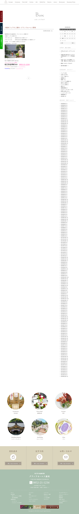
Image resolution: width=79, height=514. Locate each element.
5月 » (73, 43)
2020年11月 (63, 181)
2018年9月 (63, 222)
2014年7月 (63, 305)
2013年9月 (63, 321)
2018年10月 (63, 220)
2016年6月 (63, 267)
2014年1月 (63, 315)
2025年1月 (63, 106)
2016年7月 (63, 265)
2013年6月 (63, 326)
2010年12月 (63, 376)
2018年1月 (63, 235)
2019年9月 (63, 204)
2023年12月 (63, 120)
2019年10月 (63, 202)
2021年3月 (63, 174)
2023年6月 (63, 130)
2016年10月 (63, 260)
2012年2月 (63, 353)
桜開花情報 (63, 87)
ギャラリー (46, 499)
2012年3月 (63, 351)
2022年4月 (63, 153)
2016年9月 (63, 262)
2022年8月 (63, 146)
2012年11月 (63, 338)
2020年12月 (63, 179)
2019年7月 (63, 207)
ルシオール (14, 501)
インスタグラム (21, 66)
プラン (63, 429)
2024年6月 (63, 110)
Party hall (24, 2)
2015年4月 (63, 290)
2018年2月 (63, 234)
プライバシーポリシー (63, 494)
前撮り (62, 79)
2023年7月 (63, 128)
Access (55, 2)
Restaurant (62, 2)
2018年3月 (63, 232)
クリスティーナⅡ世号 (16, 502)
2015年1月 (63, 295)
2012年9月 (63, 341)
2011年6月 (63, 366)
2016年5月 (63, 268)
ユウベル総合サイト (63, 501)
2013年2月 (63, 333)
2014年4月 (63, 310)
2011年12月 (63, 356)
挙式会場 (15, 403)
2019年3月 (63, 214)
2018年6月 (63, 227)
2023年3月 (63, 135)
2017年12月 (63, 237)
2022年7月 (63, 148)
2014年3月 (63, 311)
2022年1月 (63, 158)
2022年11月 (63, 141)
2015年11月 (63, 278)
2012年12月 (63, 336)
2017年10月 (63, 240)
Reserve (49, 2)
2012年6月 (63, 346)
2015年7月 (63, 285)
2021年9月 (63, 164)
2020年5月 (63, 191)
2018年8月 (63, 224)
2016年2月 (63, 273)
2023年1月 (63, 138)
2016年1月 (63, 275)
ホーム (12, 492)
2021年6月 (63, 169)
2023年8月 (63, 126)
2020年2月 (63, 196)
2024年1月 (63, 118)
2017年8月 (63, 244)
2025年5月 (63, 105)
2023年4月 (63, 133)
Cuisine (31, 2)
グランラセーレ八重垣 (11, 62)
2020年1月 (63, 197)
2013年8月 (63, 323)
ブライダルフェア (32, 496)
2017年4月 (63, 250)
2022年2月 (63, 156)
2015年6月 (63, 287)
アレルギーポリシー (63, 492)
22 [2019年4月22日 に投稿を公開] (62, 38)
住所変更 (61, 502)
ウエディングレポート (66, 89)
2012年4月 (63, 349)
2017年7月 (63, 245)
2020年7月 (63, 187)
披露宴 (62, 78)
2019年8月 (63, 206)
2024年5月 (63, 111)
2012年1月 (63, 354)
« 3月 (62, 43)
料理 (63, 403)
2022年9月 (63, 144)
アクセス (46, 496)
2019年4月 (63, 212)
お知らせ (63, 74)
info (37, 2)
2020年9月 (63, 184)
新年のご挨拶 (64, 82)
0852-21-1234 (24, 64)
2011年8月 (63, 363)
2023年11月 (63, 121)
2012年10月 (63, 340)
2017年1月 (63, 255)
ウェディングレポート (16, 429)
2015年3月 (63, 292)
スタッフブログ (39, 429)
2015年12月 (63, 277)
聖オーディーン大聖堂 (16, 496)
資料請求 (61, 497)
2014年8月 (63, 303)
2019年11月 (63, 201)
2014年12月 (63, 297)
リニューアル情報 (65, 81)
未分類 (62, 96)
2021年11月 (63, 161)
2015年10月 (63, 280)
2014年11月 (63, 298)
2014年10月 (63, 300)
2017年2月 (63, 254)
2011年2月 (63, 373)
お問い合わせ (62, 499)
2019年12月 (63, 199)
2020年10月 (63, 182)
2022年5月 (63, 151)
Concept (11, 2)
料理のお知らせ (64, 91)
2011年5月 (63, 368)
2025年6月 (63, 103)
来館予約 (61, 496)
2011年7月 (63, 364)
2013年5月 (63, 328)
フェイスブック (19, 68)
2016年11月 (63, 259)
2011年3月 (63, 371)
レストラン (46, 492)
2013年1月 (63, 335)
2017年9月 (63, 242)
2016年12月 (63, 257)
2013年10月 (63, 320)
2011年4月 (63, 369)
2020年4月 (63, 192)
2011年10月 (63, 359)
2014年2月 (63, 313)
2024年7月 (63, 108)
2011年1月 (63, 374)
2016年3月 (63, 272)
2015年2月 (63, 293)
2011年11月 (63, 358)
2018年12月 (63, 217)
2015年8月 (63, 283)
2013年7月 (63, 325)
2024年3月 (63, 115)
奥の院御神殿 (15, 497)
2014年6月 (63, 306)
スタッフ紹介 (64, 76)
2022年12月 (63, 139)
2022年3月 (63, 154)
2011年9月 (63, 361)
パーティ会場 (64, 84)
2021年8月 (63, 166)
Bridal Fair (42, 2)
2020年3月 (63, 194)
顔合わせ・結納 (47, 494)
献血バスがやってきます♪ (66, 63)
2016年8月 (63, 263)
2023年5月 (63, 131)
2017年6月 (63, 247)
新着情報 (63, 94)
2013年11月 (63, 318)
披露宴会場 (39, 403)
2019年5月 (63, 211)
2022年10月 (63, 143)
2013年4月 (63, 330)
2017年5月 (63, 249)
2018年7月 (63, 225)
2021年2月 (63, 176)
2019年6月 (63, 209)
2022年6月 (63, 149)
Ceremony (17, 2)
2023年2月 (63, 136)
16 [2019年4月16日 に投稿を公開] (65, 36)
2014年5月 (63, 308)
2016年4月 (63, 270)
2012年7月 (63, 344)
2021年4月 (63, 173)
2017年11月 (63, 239)
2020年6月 (63, 189)
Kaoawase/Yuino (71, 2)
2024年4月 (63, 113)
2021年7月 (63, 168)
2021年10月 (63, 163)
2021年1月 (63, 178)
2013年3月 (63, 331)
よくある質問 (47, 497)
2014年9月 (63, 301)
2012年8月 (63, 343)
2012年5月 (63, 348)
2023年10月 (63, 123)
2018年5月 (63, 229)
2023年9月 (63, 125)
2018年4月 (63, 230)
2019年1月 (63, 216)
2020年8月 (63, 186)
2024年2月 (63, 116)
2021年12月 (63, 159)
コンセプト (31, 492)
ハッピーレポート (65, 92)
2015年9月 (63, 282)
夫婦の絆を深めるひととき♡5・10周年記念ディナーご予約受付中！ (68, 56)
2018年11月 (63, 219)
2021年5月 (63, 171)
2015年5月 (63, 288)
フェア (62, 73)
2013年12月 (63, 316)
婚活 (62, 86)
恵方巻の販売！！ (65, 65)
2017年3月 (63, 252)
